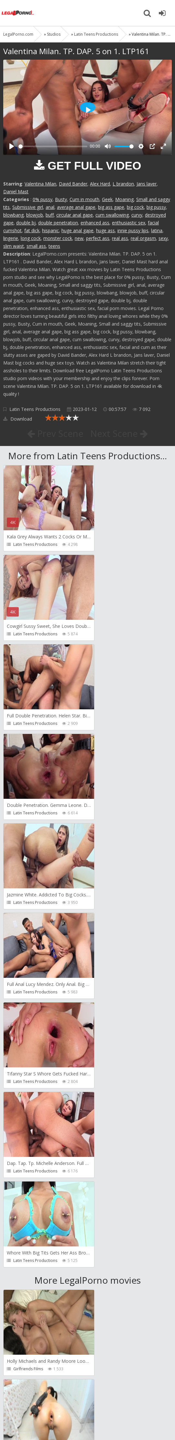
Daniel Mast (15, 191)
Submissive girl (27, 207)
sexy (163, 238)
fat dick (31, 230)
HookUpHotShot (114, 1100)
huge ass (105, 230)
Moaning (124, 199)
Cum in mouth (84, 199)
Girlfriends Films (28, 1011)
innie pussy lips (132, 230)
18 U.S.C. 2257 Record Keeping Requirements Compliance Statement (83, 1420)
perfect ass (97, 238)
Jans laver (147, 184)
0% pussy (42, 199)
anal (50, 207)
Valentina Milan (40, 184)
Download (17, 419)
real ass (120, 238)
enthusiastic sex (128, 223)
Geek (107, 199)
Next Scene (119, 433)
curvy (136, 215)
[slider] (52, 146)
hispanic (50, 230)
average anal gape (76, 207)
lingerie (10, 238)
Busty (61, 199)
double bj (26, 223)
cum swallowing (112, 215)
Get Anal (106, 1190)
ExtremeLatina (112, 1011)
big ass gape (111, 207)
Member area (49, 1398)
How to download (95, 1398)
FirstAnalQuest (26, 1100)
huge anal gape (77, 230)
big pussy (156, 207)
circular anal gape (74, 215)
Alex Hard (100, 184)
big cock (135, 207)
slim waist (13, 246)
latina (156, 230)
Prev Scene (55, 433)
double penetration (58, 223)
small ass (36, 246)
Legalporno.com (18, 13)
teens (54, 246)
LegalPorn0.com (51, 1417)
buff (50, 215)
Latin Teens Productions (34, 409)
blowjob (34, 215)
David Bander (73, 184)
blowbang (13, 215)
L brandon (123, 184)
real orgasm (143, 238)
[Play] (11, 146)
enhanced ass (95, 223)
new (79, 238)
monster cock (57, 238)
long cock (31, 238)
